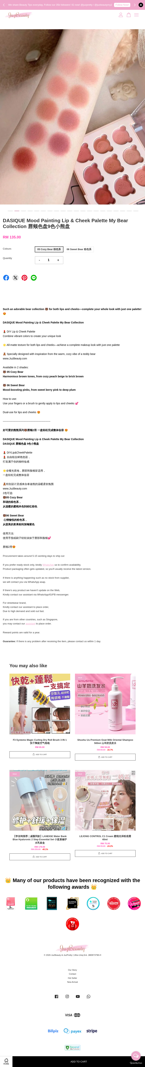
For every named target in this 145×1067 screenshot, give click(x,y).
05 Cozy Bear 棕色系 (49, 249)
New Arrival (72, 982)
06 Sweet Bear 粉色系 (79, 249)
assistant (30, 623)
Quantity (7, 258)
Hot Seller (72, 978)
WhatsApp (48, 564)
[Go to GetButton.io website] (136, 1063)
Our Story (72, 970)
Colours (7, 248)
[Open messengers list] (136, 1056)
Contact (72, 974)
